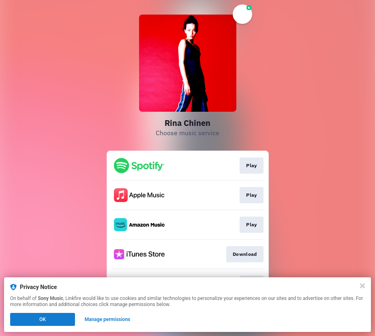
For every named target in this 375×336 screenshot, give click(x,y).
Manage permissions (108, 319)
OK (42, 319)
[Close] (362, 285)
